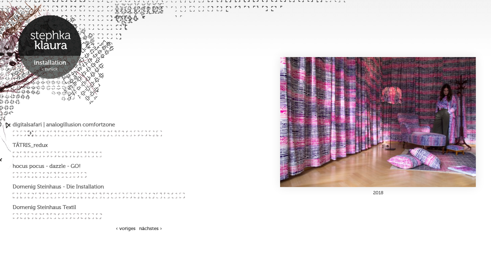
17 (136, 133)
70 (45, 216)
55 (106, 195)
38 (53, 175)
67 (23, 216)
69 (38, 216)
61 (151, 195)
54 (98, 195)
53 (91, 195)
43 (15, 195)
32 (98, 154)
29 (76, 154)
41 (76, 175)
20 (159, 133)
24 (38, 154)
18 (144, 133)
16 (129, 133)
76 (91, 216)
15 (121, 133)
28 (68, 154)
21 (15, 154)
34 (23, 175)
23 (30, 154)
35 (30, 175)
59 (136, 195)
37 (45, 175)
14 (114, 133)
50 (68, 195)
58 (129, 195)
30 (83, 154)
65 (182, 195)
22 (23, 154)
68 (30, 216)
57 (121, 195)
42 (83, 175)
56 (114, 195)
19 (151, 133)
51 (76, 195)
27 (61, 154)
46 (38, 195)
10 (83, 133)
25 (45, 154)
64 (174, 195)
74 (76, 216)
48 (53, 195)
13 (106, 133)
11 (91, 133)
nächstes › (150, 228)
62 (159, 195)
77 (98, 216)
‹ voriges (126, 228)
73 (68, 216)
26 (53, 154)
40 (68, 175)
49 (61, 195)
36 (38, 175)
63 (167, 195)
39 (61, 175)
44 (23, 195)
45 (30, 195)
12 (98, 133)
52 (83, 195)
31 (91, 154)
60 (144, 195)
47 (45, 195)
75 (83, 216)
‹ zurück (50, 70)
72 (61, 216)
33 (15, 175)
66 (15, 216)
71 (53, 216)
